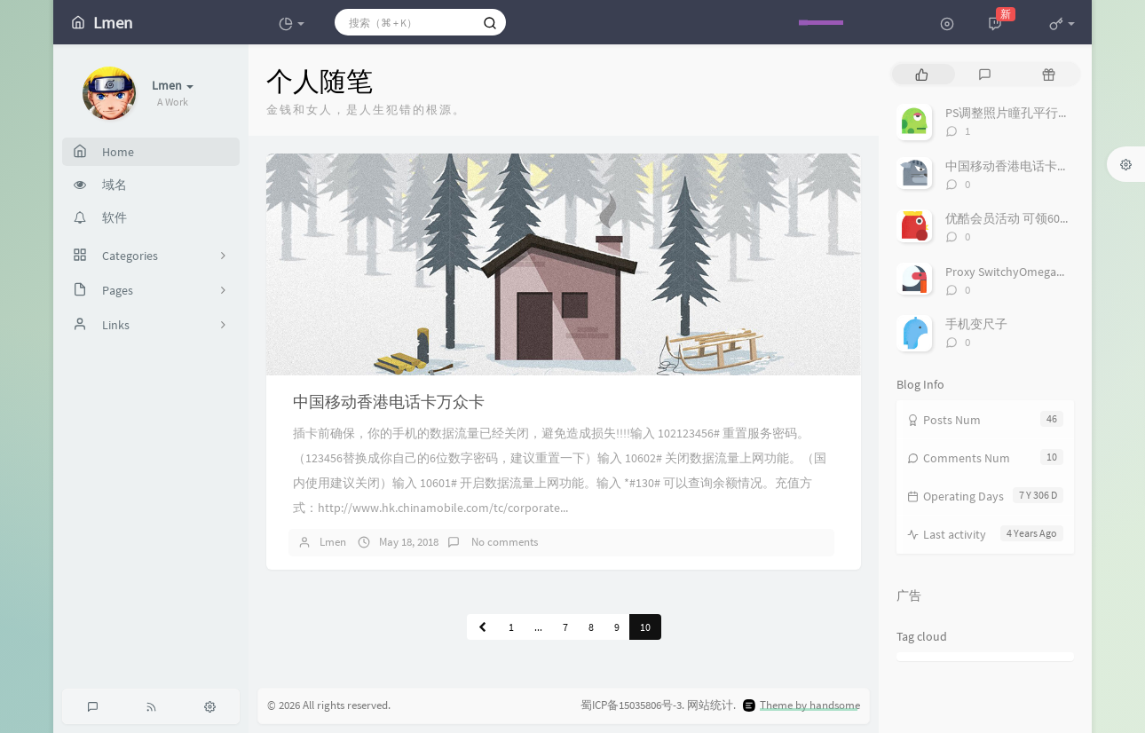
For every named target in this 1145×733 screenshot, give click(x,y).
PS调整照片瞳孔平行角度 (1014, 113)
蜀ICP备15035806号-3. (632, 705)
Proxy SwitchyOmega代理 (1013, 272)
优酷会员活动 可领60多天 (1015, 218)
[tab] (921, 74)
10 (645, 627)
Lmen (333, 541)
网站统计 (710, 705)
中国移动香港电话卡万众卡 (389, 401)
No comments (503, 541)
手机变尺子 (976, 324)
